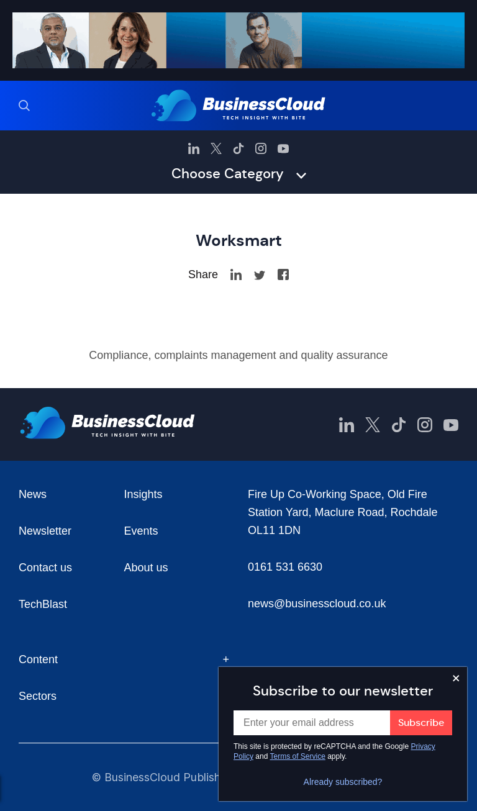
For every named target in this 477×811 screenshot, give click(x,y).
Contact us (45, 567)
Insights (143, 494)
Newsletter (45, 531)
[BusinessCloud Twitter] (216, 148)
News (33, 494)
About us (146, 567)
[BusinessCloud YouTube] (283, 148)
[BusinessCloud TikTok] (238, 148)
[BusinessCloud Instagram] (260, 148)
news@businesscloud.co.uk (317, 603)
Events (141, 531)
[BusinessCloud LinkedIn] (193, 148)
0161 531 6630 (285, 567)
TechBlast (43, 604)
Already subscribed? (343, 781)
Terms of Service (297, 756)
